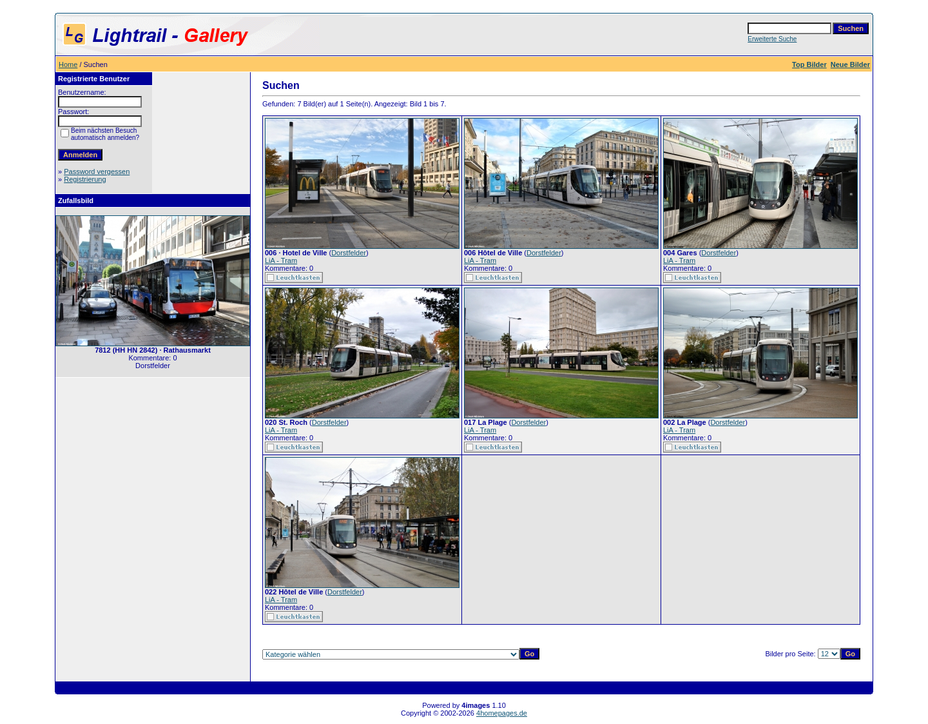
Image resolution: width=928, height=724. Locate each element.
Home (68, 64)
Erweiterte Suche (772, 39)
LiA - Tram (281, 260)
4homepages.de (501, 713)
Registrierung (85, 179)
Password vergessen (97, 171)
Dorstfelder (348, 253)
